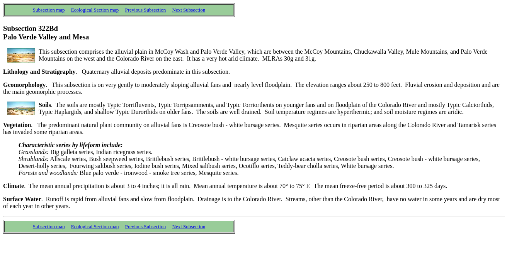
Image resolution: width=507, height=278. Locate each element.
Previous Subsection (145, 10)
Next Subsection (189, 10)
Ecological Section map (95, 10)
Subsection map (49, 10)
